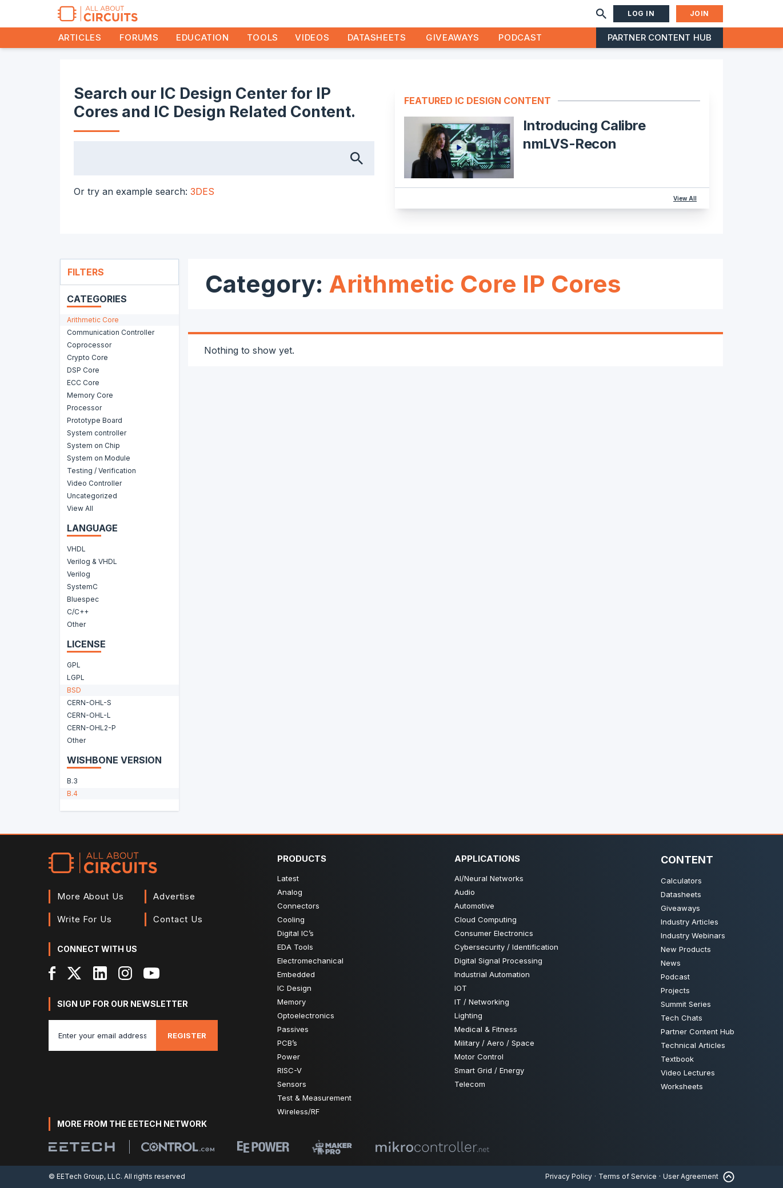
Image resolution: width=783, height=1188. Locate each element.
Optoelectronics (305, 1015)
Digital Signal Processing (498, 960)
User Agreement (690, 1176)
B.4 (72, 793)
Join (699, 13)
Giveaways (453, 37)
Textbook (677, 1058)
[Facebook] (52, 973)
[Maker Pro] (332, 1147)
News (671, 962)
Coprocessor (89, 345)
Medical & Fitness (485, 1029)
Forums (139, 37)
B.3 (72, 781)
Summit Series (686, 1004)
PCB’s (287, 1042)
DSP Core (83, 370)
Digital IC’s (295, 933)
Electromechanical (310, 960)
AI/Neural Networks (489, 878)
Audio (464, 892)
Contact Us (178, 919)
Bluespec (83, 599)
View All (685, 198)
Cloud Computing (485, 919)
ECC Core (83, 382)
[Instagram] (125, 973)
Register (186, 1035)
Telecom (469, 1084)
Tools (262, 37)
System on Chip (93, 445)
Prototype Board (94, 420)
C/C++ (78, 611)
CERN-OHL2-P (91, 727)
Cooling (291, 919)
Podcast (520, 37)
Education (202, 37)
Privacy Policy (568, 1176)
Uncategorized (92, 495)
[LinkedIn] (100, 973)
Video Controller (94, 483)
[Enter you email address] (102, 1035)
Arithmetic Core (93, 319)
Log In (641, 13)
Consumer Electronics (493, 933)
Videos (312, 37)
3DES (202, 191)
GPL (74, 665)
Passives (293, 1029)
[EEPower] (263, 1147)
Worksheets (682, 1086)
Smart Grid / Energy (489, 1070)
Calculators (681, 880)
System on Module (98, 458)
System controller (96, 433)
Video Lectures (688, 1072)
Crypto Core (87, 357)
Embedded (296, 974)
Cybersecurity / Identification (506, 946)
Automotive (474, 905)
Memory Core (90, 395)
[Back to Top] (726, 1176)
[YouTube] (151, 973)
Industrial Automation (492, 974)
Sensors (291, 1084)
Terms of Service (627, 1176)
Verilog (78, 574)
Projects (675, 990)
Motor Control (479, 1056)
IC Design (294, 988)
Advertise (174, 896)
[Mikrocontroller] (432, 1147)
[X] (74, 973)
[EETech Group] (82, 1146)
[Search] (601, 13)
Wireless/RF (298, 1111)
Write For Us (84, 919)
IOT (460, 988)
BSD (74, 690)
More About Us (90, 896)
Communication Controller (110, 332)
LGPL (76, 677)
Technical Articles (693, 1045)
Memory (291, 1001)
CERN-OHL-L (89, 715)
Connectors (298, 905)
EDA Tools (295, 946)
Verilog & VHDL (92, 561)
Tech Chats (681, 1017)
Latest (288, 878)
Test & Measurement (314, 1097)
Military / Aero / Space (494, 1042)
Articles (80, 37)
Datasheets (376, 37)
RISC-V (289, 1070)
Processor (84, 407)
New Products (686, 949)
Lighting (468, 1015)
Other (76, 624)
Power (288, 1056)
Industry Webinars (693, 935)
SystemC (82, 586)
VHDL (76, 549)
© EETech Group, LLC (85, 1176)
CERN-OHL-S (89, 702)
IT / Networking (481, 1001)
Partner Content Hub (660, 37)
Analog (289, 892)
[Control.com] (177, 1146)
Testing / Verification (101, 470)
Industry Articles (689, 921)
